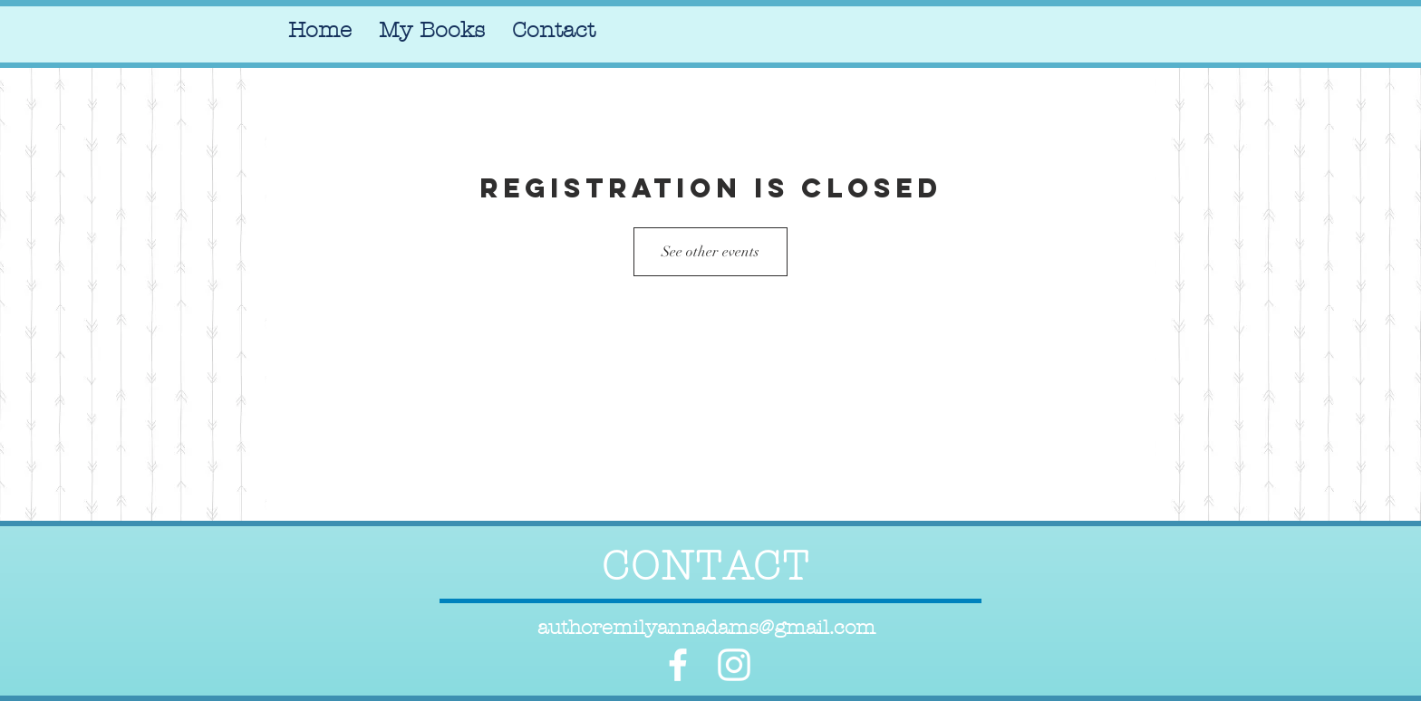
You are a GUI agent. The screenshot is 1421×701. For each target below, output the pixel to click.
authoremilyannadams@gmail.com (706, 627)
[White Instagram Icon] (734, 665)
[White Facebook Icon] (678, 665)
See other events (710, 252)
